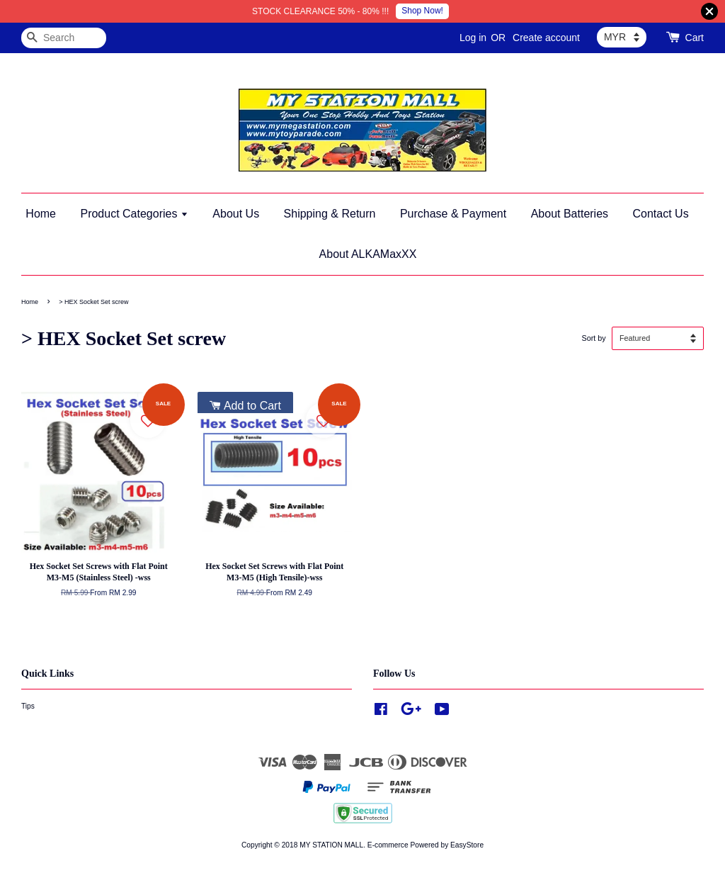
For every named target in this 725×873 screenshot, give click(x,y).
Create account (546, 37)
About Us (235, 214)
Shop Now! (422, 11)
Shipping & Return (330, 214)
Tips (28, 706)
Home (40, 214)
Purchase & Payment (453, 214)
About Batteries (569, 214)
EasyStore (467, 845)
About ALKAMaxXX (368, 254)
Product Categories (134, 214)
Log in (472, 37)
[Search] (63, 38)
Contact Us (661, 214)
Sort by (593, 338)
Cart (694, 37)
